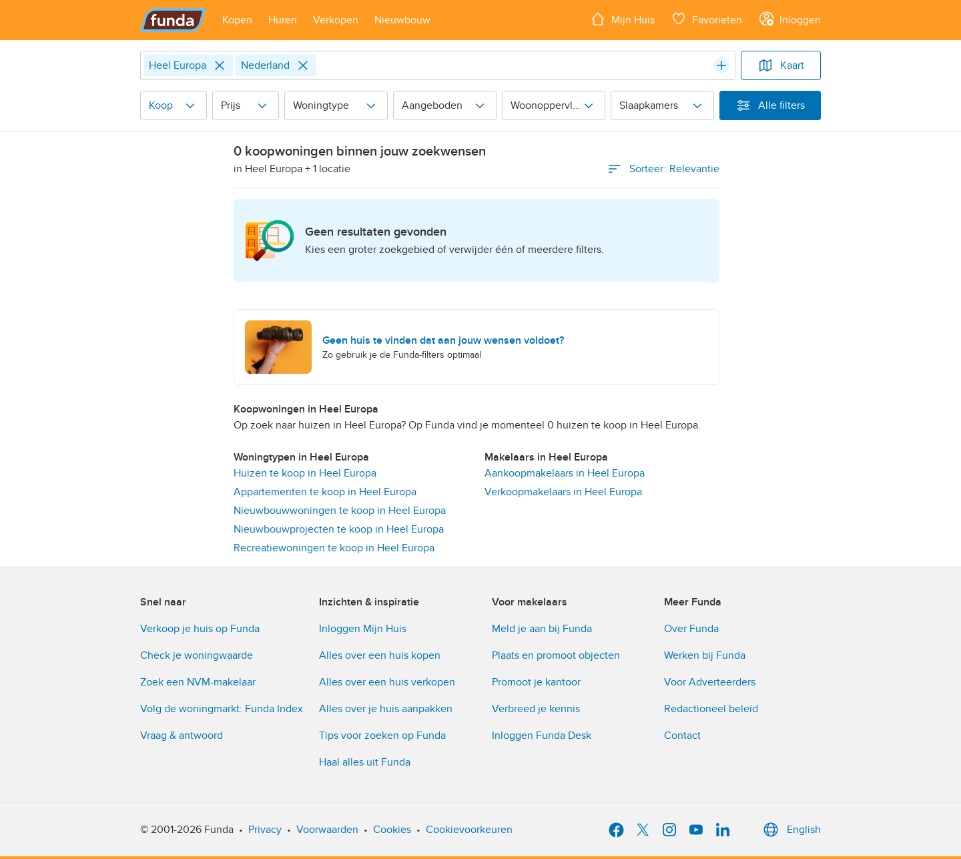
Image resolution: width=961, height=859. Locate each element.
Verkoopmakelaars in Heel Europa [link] (563, 492)
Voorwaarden (327, 829)
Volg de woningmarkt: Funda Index (221, 708)
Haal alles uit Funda (364, 762)
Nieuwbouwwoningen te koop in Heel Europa (340, 510)
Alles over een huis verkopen (387, 682)
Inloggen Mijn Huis (362, 628)
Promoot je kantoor (536, 682)
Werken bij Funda (704, 655)
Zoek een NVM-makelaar (198, 682)
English (790, 829)
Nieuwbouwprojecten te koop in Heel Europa (339, 529)
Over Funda (691, 628)
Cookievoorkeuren (469, 829)
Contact (682, 735)
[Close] (220, 65)
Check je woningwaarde (196, 655)
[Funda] (173, 20)
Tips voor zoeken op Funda (382, 735)
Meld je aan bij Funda (542, 628)
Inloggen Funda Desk (541, 735)
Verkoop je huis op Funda (200, 628)
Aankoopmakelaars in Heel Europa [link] (565, 473)
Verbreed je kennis (536, 708)
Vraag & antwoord (181, 735)
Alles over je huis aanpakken (385, 708)
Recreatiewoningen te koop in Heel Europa (334, 548)
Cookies (392, 829)
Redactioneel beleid (711, 708)
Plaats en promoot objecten (556, 655)
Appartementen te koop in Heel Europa (325, 492)
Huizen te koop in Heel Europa (305, 473)
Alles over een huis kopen (379, 655)
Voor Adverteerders (709, 682)
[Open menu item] (237, 20)
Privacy (265, 829)
